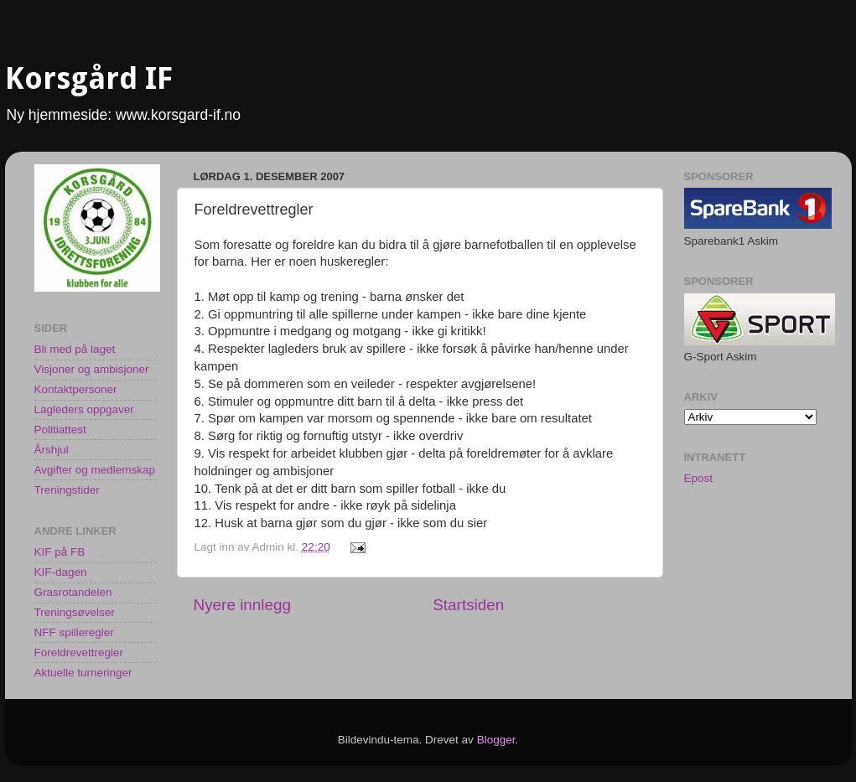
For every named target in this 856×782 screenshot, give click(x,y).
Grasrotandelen (73, 592)
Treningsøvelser (74, 612)
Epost (698, 478)
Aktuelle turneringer (83, 672)
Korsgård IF (89, 78)
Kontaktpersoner (75, 389)
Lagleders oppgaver (84, 409)
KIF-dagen (60, 572)
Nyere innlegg (243, 605)
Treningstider (67, 490)
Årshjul (51, 449)
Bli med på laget (75, 349)
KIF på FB (60, 552)
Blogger (496, 739)
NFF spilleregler (74, 632)
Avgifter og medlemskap (95, 470)
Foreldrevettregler (79, 652)
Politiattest (60, 429)
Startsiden (468, 605)
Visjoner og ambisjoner (91, 369)
